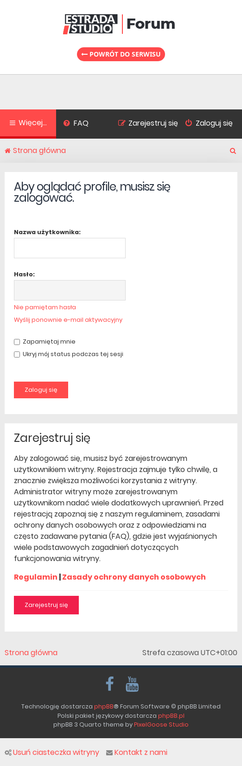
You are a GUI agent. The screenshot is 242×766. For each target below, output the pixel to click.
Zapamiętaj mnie (45, 341)
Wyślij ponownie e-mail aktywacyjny (68, 320)
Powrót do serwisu (121, 54)
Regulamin (35, 577)
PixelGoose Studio (161, 724)
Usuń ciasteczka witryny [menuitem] (52, 752)
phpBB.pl (171, 716)
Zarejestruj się (46, 604)
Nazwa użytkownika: (47, 232)
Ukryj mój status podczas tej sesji (68, 354)
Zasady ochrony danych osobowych (134, 577)
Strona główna (31, 653)
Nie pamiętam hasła (45, 307)
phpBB (104, 706)
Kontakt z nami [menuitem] (136, 752)
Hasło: (24, 274)
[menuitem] (76, 124)
